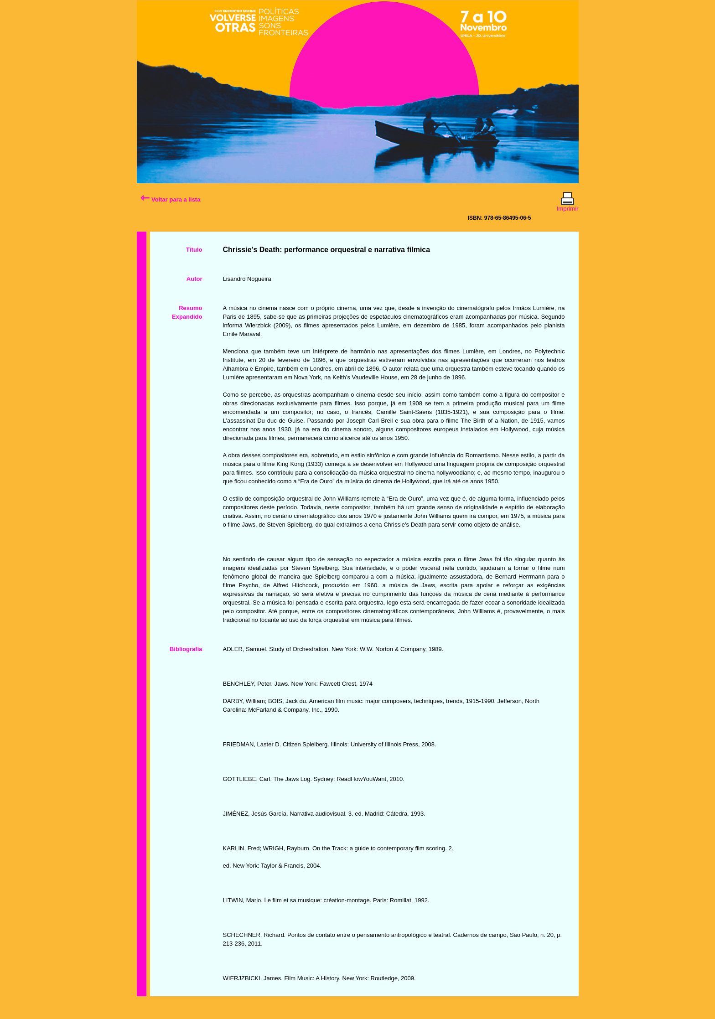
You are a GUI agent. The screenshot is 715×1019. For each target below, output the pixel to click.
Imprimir (568, 204)
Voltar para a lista (170, 199)
